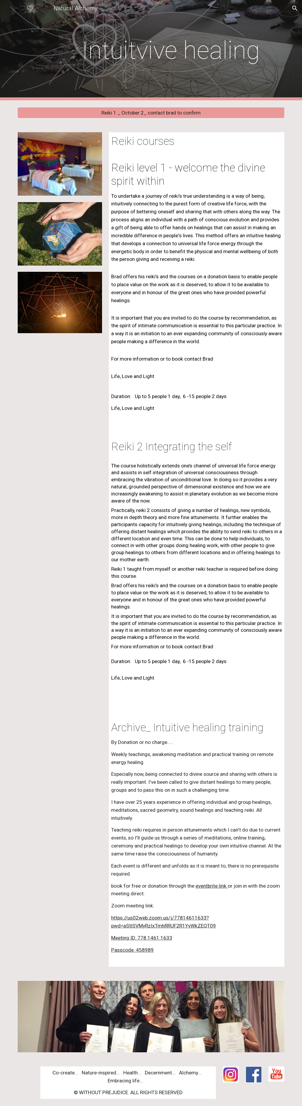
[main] (173, 50)
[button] (295, 8)
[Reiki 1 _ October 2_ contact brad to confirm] (151, 112)
